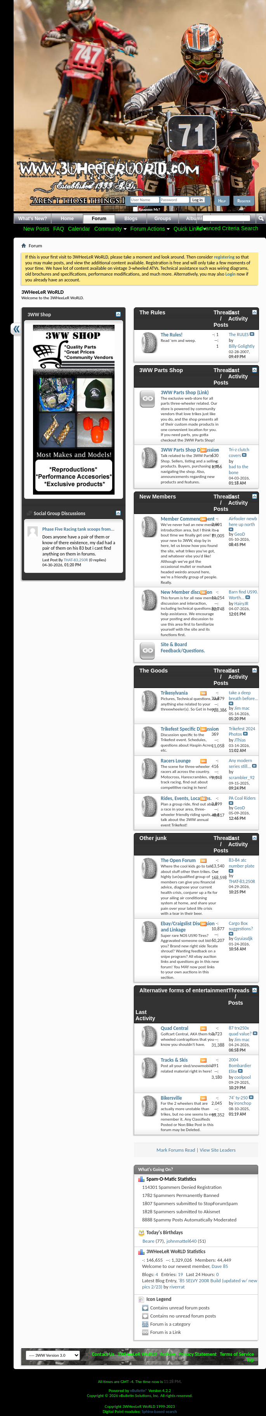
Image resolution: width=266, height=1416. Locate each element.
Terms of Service (237, 1354)
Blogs (131, 218)
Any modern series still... (240, 763)
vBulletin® (139, 1390)
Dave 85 (220, 1266)
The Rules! (172, 335)
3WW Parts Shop (161, 370)
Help (222, 201)
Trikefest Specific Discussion (190, 729)
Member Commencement (188, 519)
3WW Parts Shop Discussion (190, 450)
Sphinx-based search (159, 1411)
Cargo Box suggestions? (241, 926)
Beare (149, 1241)
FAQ (58, 229)
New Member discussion (186, 592)
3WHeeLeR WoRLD (137, 1354)
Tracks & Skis (174, 1060)
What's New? (32, 218)
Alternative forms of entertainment (183, 990)
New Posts (36, 229)
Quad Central (174, 1028)
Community (108, 229)
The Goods (153, 670)
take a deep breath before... (243, 695)
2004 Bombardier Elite (240, 1065)
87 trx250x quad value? (240, 1031)
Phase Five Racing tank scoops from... (78, 529)
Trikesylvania (174, 693)
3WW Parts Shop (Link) (185, 392)
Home (67, 218)
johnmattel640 (181, 1241)
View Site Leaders (217, 1150)
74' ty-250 (238, 1097)
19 (180, 1274)
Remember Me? (146, 209)
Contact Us (103, 1354)
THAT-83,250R (76, 559)
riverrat (177, 1287)
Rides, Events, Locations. (186, 798)
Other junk (153, 838)
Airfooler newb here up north (243, 521)
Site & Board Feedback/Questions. (183, 648)
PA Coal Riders (242, 798)
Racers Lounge (176, 761)
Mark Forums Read (175, 1150)
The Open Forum (178, 860)
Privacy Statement (198, 1354)
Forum (99, 218)
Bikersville (171, 1098)
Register (243, 201)
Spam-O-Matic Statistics (171, 1179)
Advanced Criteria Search (227, 228)
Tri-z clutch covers (239, 452)
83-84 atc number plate (241, 863)
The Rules (152, 312)
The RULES (239, 334)
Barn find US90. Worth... (243, 594)
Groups (163, 218)
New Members (157, 496)
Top (250, 1360)
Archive (168, 1354)
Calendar (79, 229)
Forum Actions (147, 229)
